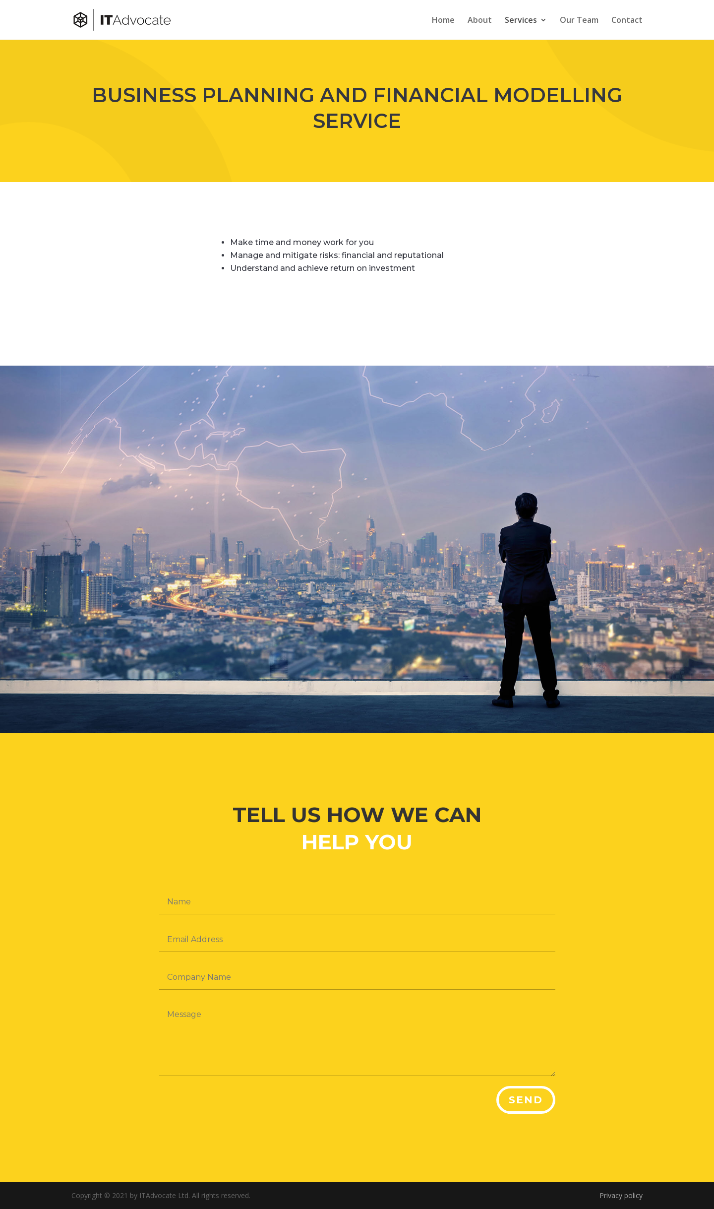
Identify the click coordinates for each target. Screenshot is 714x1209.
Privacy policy (621, 1195)
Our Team (579, 20)
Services (521, 20)
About (480, 20)
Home (443, 20)
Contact (627, 20)
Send (526, 1100)
